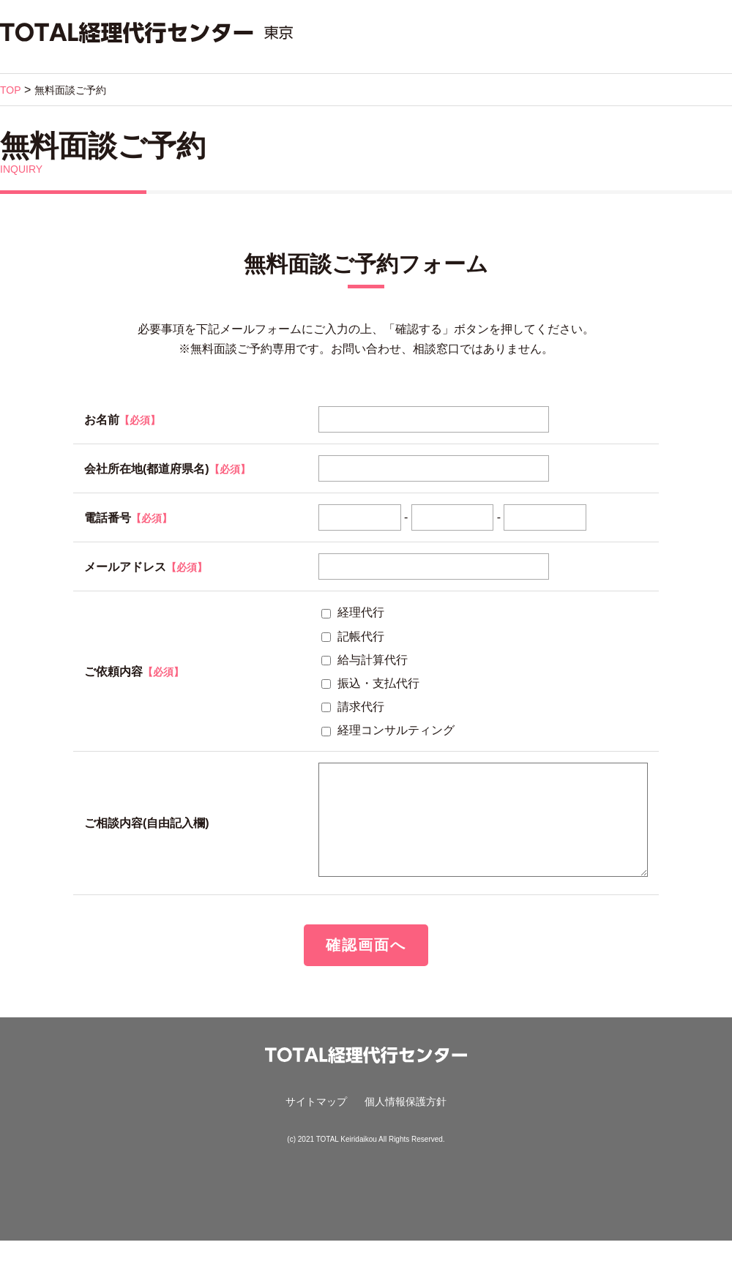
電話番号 (128, 518)
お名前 (122, 420)
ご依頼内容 (134, 671)
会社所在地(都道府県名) (146, 469)
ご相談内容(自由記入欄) (146, 835)
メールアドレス (145, 567)
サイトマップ (316, 1125)
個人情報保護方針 (406, 1125)
